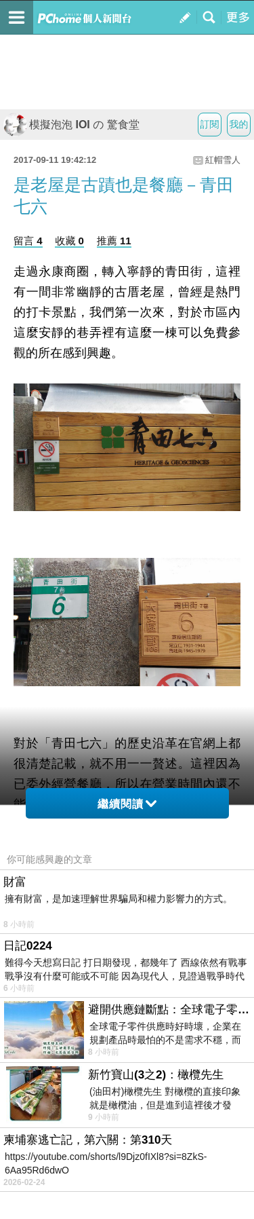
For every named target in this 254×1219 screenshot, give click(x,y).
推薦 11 (114, 240)
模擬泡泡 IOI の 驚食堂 (71, 124)
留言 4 (28, 240)
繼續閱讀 (127, 804)
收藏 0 (69, 240)
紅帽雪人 (222, 160)
